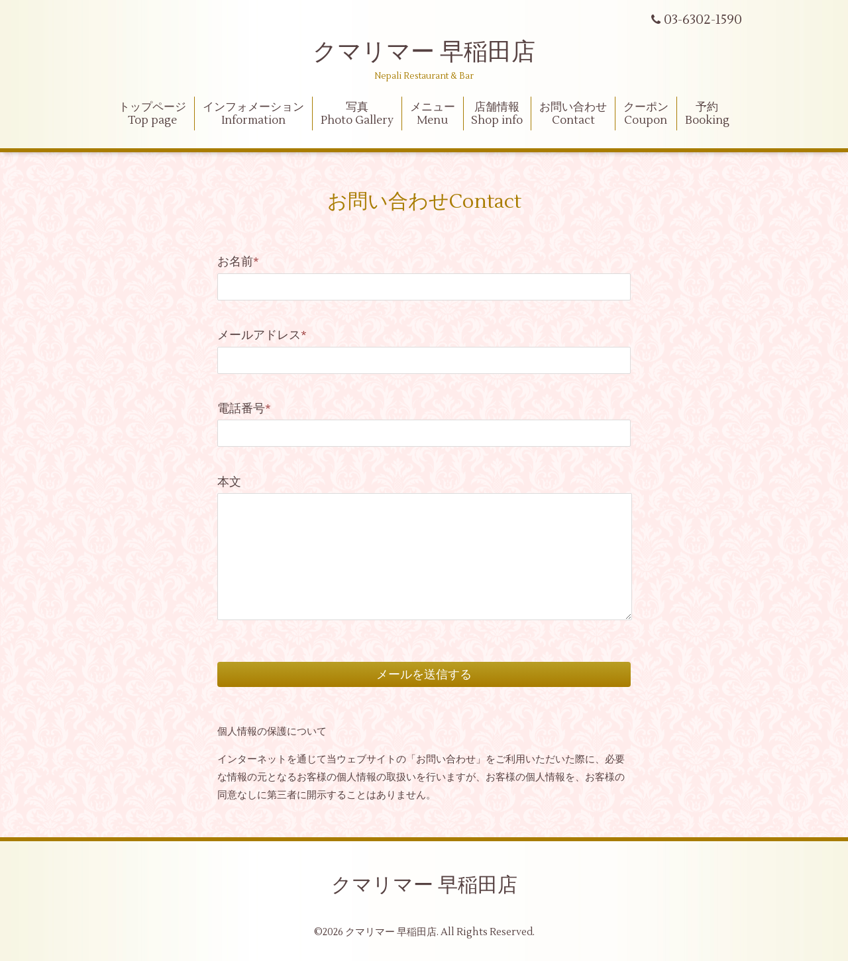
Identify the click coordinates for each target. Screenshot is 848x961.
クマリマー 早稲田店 (424, 52)
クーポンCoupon (645, 114)
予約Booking (707, 114)
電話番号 (244, 408)
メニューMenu (432, 114)
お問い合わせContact (573, 114)
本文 (229, 482)
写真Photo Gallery (357, 114)
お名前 (238, 261)
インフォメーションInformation (253, 114)
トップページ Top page (152, 114)
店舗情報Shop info (497, 114)
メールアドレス (262, 335)
